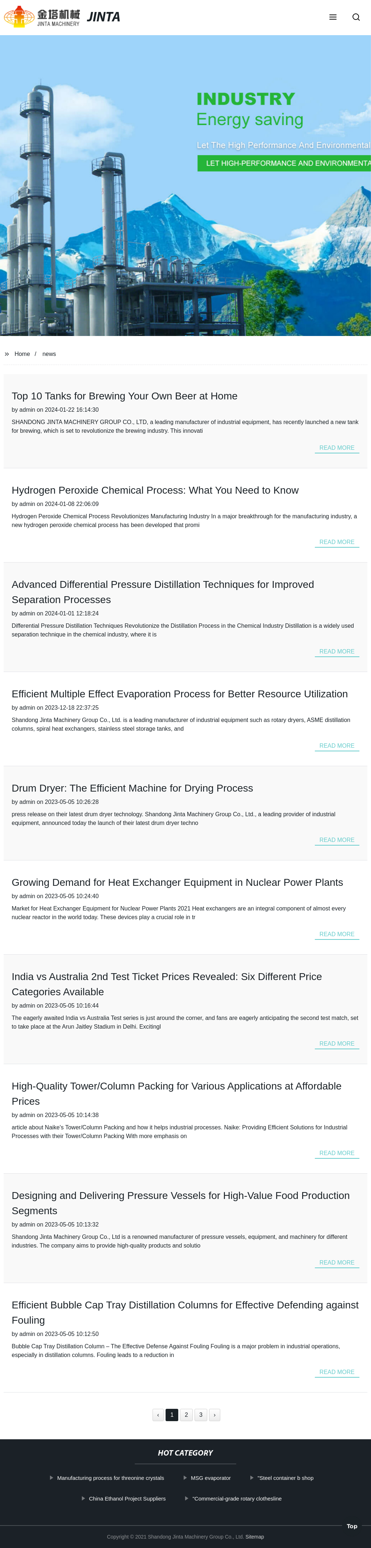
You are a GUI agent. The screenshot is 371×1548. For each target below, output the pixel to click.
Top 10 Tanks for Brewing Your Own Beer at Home (125, 396)
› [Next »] (215, 1415)
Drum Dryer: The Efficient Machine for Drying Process (132, 788)
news (49, 354)
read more (337, 448)
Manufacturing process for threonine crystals (126, 1478)
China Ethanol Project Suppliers (143, 1498)
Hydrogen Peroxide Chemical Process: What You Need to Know (155, 490)
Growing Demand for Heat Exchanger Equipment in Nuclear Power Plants (177, 882)
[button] (333, 18)
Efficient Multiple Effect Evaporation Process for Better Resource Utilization (180, 694)
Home (22, 354)
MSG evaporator (227, 1478)
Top (352, 1526)
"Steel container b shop (302, 1478)
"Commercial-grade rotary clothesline (253, 1498)
